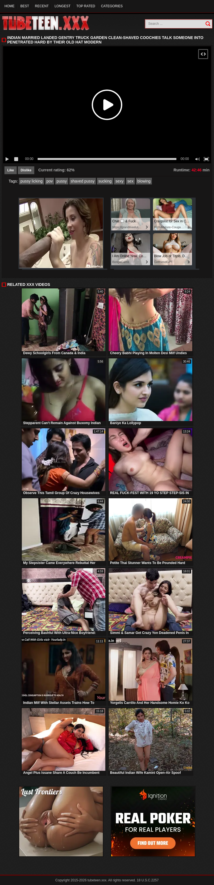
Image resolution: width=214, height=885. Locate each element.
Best (24, 6)
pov (50, 181)
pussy (62, 181)
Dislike (26, 170)
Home (9, 6)
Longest (62, 6)
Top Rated (85, 6)
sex (130, 181)
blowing (143, 181)
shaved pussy (83, 181)
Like (10, 170)
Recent (41, 6)
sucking (104, 181)
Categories (112, 6)
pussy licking (31, 181)
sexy (119, 181)
